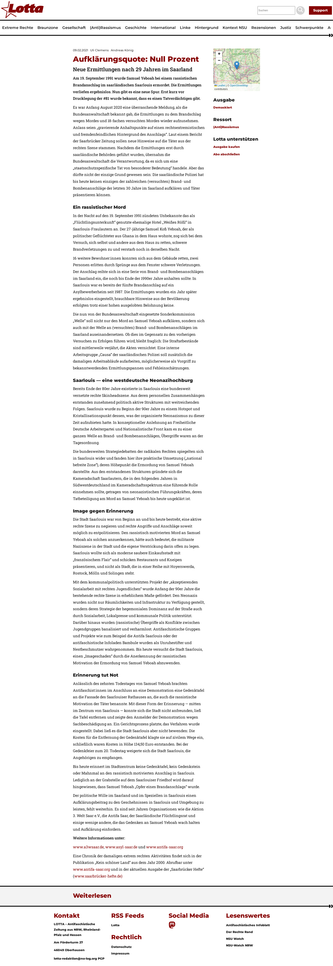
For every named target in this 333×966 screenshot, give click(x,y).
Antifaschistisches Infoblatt (248, 925)
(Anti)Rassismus (105, 27)
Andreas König (122, 50)
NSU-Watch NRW (239, 945)
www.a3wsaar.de (88, 847)
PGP (101, 958)
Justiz (285, 27)
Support (320, 10)
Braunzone (47, 27)
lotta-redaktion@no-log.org (76, 958)
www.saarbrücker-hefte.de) (98, 876)
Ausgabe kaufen (226, 147)
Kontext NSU (235, 27)
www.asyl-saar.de (121, 847)
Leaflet (219, 85)
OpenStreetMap (239, 85)
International (163, 27)
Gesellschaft (74, 27)
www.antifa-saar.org (164, 847)
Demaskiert (222, 107)
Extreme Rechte (17, 27)
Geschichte (136, 27)
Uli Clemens (99, 50)
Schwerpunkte (309, 27)
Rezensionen (263, 27)
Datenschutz (121, 947)
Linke (185, 27)
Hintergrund (206, 27)
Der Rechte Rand (239, 932)
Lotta (115, 925)
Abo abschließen (226, 154)
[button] (236, 65)
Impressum (120, 953)
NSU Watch (235, 939)
